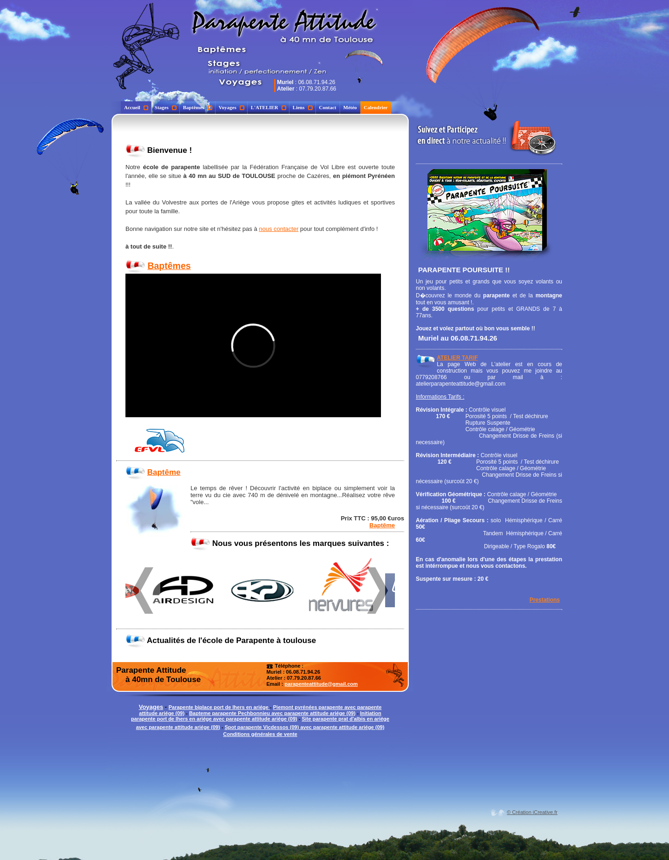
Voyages (231, 107)
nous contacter (278, 228)
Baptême (164, 472)
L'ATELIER (268, 107)
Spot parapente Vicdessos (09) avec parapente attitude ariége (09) (304, 727)
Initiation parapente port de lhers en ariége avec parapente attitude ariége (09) (256, 716)
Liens (303, 107)
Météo (350, 107)
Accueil (136, 107)
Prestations (545, 600)
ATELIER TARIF (457, 358)
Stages (166, 107)
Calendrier (375, 107)
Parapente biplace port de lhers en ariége (219, 707)
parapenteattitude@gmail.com (321, 684)
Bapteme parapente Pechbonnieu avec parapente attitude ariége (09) (272, 713)
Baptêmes (197, 107)
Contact (327, 107)
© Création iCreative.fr (532, 812)
